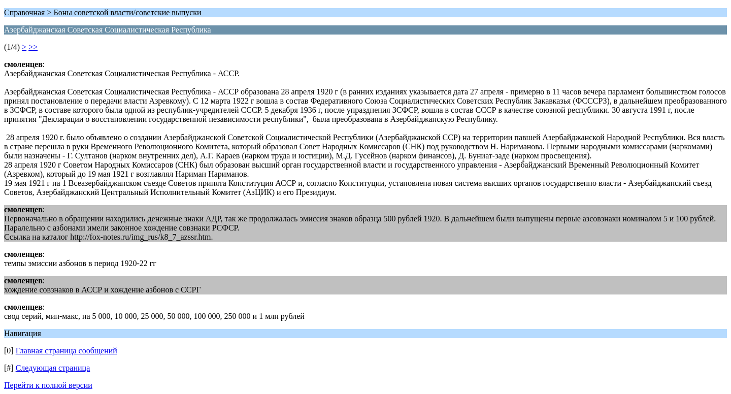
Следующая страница (53, 368)
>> (33, 47)
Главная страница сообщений (66, 350)
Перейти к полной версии (48, 385)
